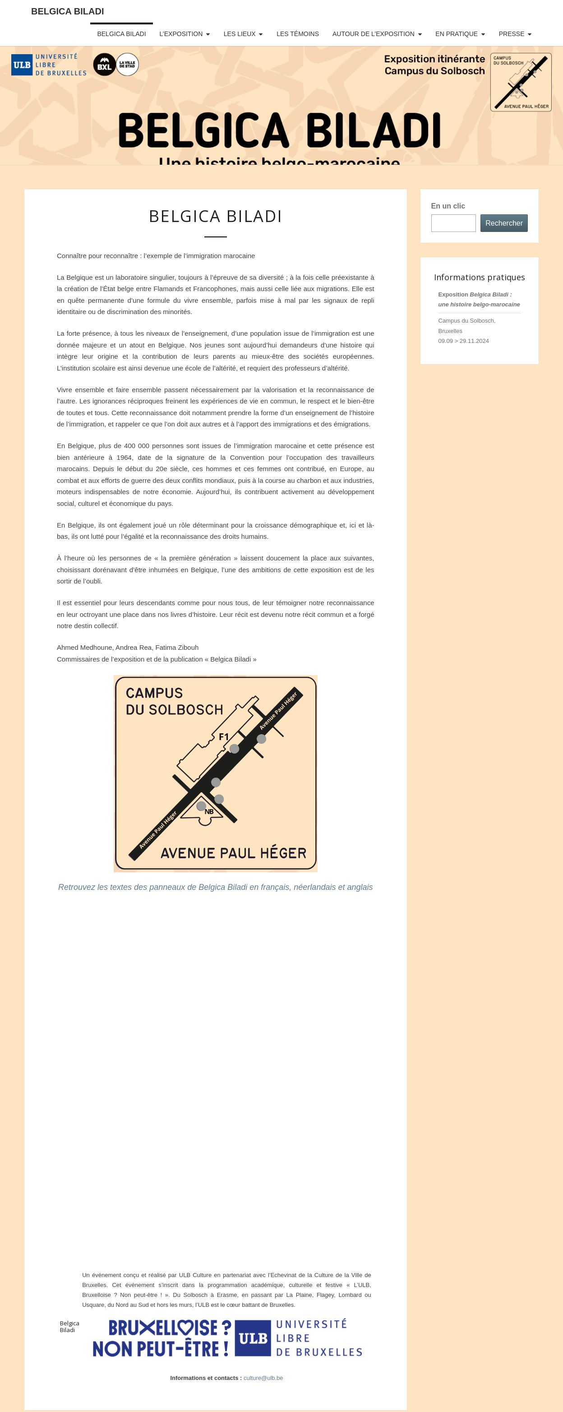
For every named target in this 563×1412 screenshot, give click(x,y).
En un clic (448, 206)
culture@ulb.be (263, 1378)
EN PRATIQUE (456, 33)
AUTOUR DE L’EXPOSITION (373, 33)
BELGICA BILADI (121, 33)
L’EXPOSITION (181, 33)
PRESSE (512, 33)
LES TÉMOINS (298, 33)
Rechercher (504, 223)
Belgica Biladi (67, 11)
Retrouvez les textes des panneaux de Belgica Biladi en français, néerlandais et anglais (215, 887)
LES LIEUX (240, 33)
